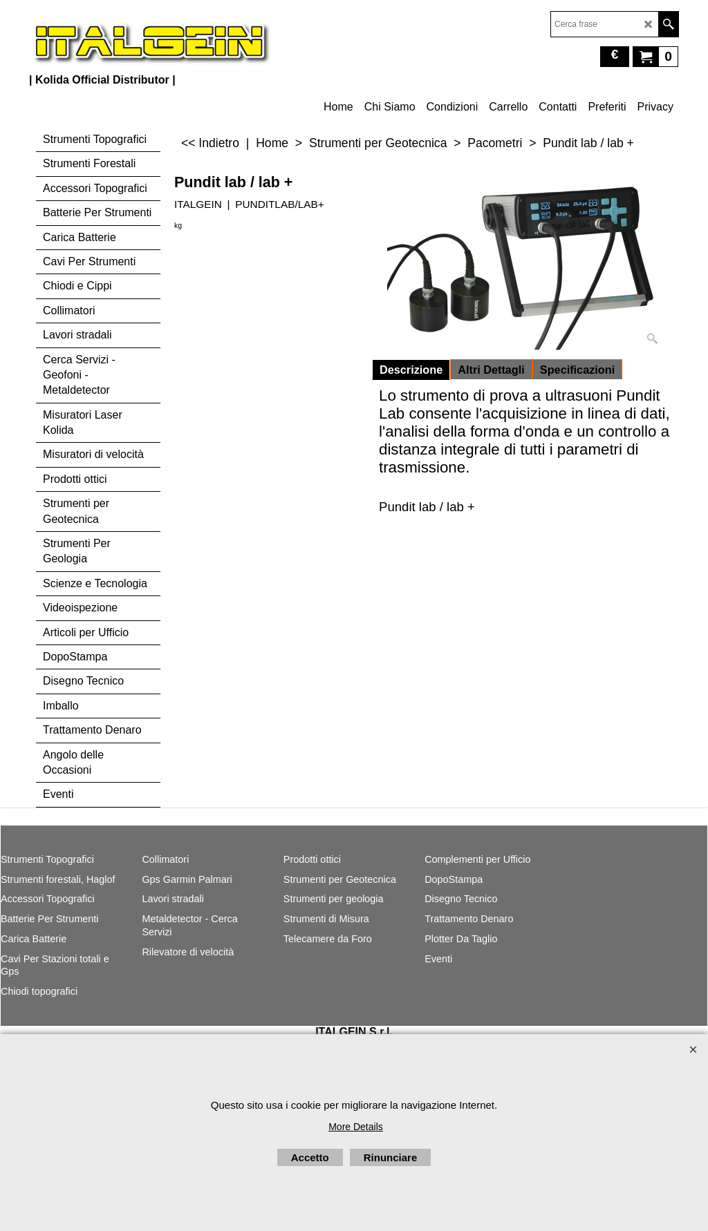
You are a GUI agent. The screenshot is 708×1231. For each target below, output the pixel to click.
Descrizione (411, 369)
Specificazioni (577, 369)
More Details (355, 1126)
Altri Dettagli (491, 369)
